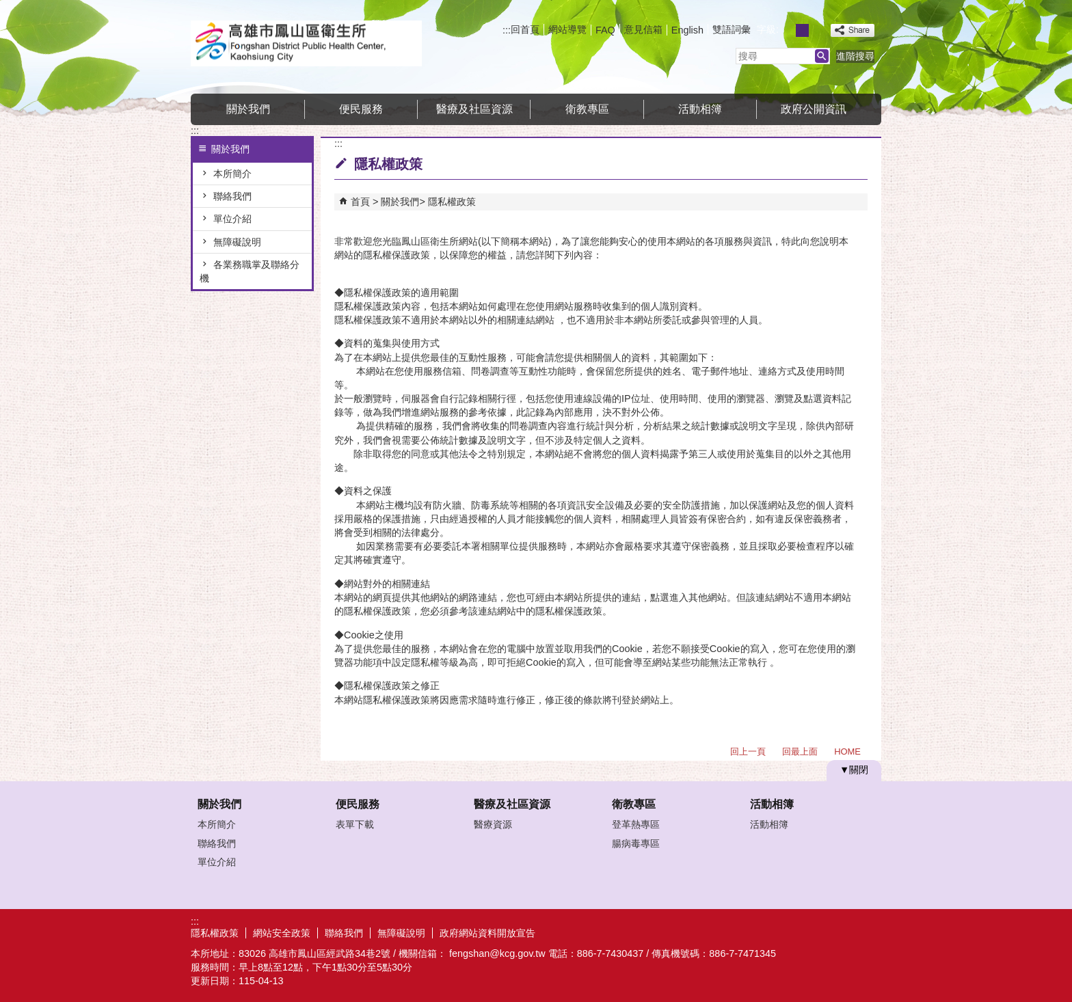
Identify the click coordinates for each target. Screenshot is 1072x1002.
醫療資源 (493, 824)
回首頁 (525, 29)
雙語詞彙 (731, 29)
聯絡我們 (232, 196)
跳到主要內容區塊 (7, 7)
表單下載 (355, 824)
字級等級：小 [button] (787, 30)
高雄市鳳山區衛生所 (306, 43)
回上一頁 (748, 751)
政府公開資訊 (813, 109)
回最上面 (800, 751)
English (687, 30)
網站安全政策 (281, 932)
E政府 (764, 931)
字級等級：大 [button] (817, 30)
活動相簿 (700, 109)
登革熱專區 (636, 824)
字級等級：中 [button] (802, 30)
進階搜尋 (855, 56)
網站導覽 (567, 29)
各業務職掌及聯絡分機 (249, 271)
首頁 (360, 201)
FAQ (605, 30)
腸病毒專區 (636, 843)
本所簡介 (232, 173)
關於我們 (248, 109)
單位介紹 (232, 218)
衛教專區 (587, 109)
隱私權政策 (452, 201)
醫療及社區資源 (474, 109)
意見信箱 (643, 29)
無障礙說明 (237, 241)
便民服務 (361, 109)
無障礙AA (832, 932)
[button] (822, 56)
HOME (847, 751)
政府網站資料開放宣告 (487, 932)
